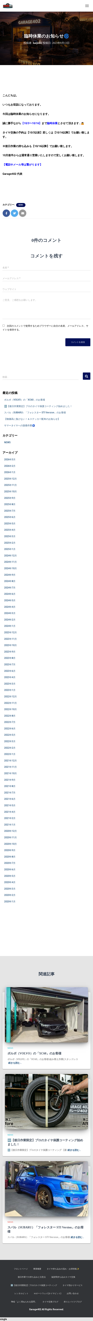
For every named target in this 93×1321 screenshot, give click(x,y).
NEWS (20, 205)
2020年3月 (9, 888)
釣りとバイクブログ (73, 1302)
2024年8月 (9, 581)
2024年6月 (9, 594)
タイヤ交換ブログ (50, 1302)
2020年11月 (10, 837)
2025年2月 (9, 542)
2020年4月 (9, 882)
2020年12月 (10, 831)
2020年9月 (9, 850)
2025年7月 (9, 510)
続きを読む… (15, 1063)
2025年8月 (9, 504)
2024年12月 (10, 555)
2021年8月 (9, 786)
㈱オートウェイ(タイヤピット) (47, 1293)
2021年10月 (10, 773)
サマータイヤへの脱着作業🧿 (19, 425)
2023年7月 (9, 664)
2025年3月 (9, 536)
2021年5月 (9, 805)
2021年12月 (10, 760)
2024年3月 (9, 613)
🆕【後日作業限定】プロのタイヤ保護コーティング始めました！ (38, 406)
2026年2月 (9, 466)
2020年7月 (9, 863)
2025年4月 (9, 530)
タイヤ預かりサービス (73, 1285)
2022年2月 (9, 747)
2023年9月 (9, 651)
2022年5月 (9, 735)
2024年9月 (9, 575)
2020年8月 (9, 856)
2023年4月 (9, 677)
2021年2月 (9, 818)
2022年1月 (9, 754)
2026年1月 (9, 472)
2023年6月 (9, 671)
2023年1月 (9, 690)
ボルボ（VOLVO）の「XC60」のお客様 (24, 399)
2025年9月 (9, 498)
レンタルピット (21, 1293)
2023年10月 (10, 645)
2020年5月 (9, 876)
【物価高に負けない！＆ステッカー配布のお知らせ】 (32, 419)
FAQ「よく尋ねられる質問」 (24, 1302)
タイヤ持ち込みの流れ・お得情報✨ (63, 1269)
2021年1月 (9, 824)
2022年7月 (9, 722)
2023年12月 (10, 632)
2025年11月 (10, 485)
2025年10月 (10, 491)
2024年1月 (9, 626)
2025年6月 (9, 517)
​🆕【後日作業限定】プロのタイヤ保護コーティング (34, 1285)
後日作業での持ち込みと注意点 (32, 1277)
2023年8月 (9, 658)
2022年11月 (10, 703)
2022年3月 (9, 741)
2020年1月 (9, 901)
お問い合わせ (73, 1293)
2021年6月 (9, 799)
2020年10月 (10, 844)
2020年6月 (9, 869)
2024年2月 (9, 619)
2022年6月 (9, 728)
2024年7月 (9, 587)
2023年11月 (10, 639)
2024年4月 (9, 607)
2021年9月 (9, 780)
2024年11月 (10, 562)
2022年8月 (9, 715)
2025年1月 (9, 549)
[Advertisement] (46, 932)
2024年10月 (10, 568)
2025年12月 (10, 478)
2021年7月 (9, 792)
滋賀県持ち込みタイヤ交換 (63, 1277)
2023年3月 (9, 683)
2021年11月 (10, 767)
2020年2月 (9, 895)
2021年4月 (9, 812)
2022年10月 (10, 709)
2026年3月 (9, 459)
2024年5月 (9, 600)
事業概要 (37, 1269)
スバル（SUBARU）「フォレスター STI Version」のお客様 (35, 412)
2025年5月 (9, 523)
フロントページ (21, 1269)
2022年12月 (10, 696)
